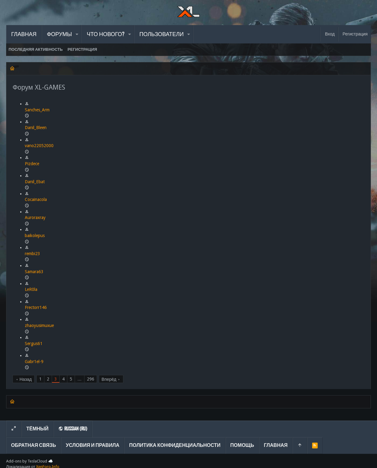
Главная (276, 445)
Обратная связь (33, 445)
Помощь (242, 445)
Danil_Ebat (35, 181)
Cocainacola (36, 199)
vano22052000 (39, 145)
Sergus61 (34, 343)
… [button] (79, 379)
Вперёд (109, 379)
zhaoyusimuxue (39, 325)
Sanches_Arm (37, 109)
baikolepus (35, 235)
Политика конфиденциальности (175, 445)
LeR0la (31, 289)
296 (90, 379)
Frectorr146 (36, 307)
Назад (26, 379)
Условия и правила (92, 445)
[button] (77, 34)
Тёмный (37, 429)
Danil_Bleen (36, 127)
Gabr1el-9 (34, 361)
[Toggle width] (13, 429)
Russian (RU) (72, 429)
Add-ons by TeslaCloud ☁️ (29, 461)
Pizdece (32, 163)
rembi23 (32, 253)
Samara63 (34, 271)
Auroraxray (35, 217)
